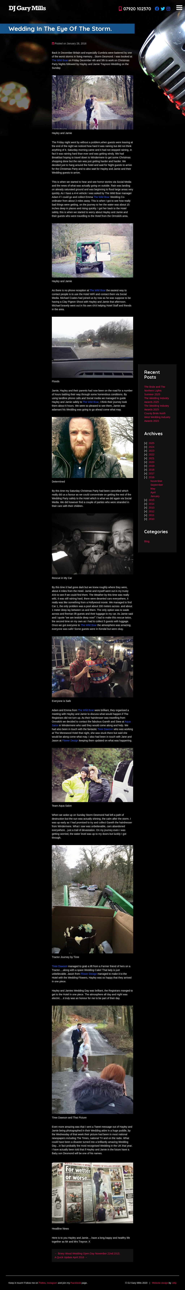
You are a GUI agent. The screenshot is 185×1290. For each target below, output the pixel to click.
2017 (151, 473)
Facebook (76, 1283)
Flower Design (70, 740)
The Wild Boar (60, 60)
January (155, 496)
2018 (151, 469)
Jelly (174, 1283)
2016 (151, 477)
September (156, 484)
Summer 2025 (152, 394)
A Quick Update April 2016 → (71, 1257)
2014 (151, 503)
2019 (151, 465)
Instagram (52, 1283)
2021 (151, 458)
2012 (151, 511)
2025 (151, 443)
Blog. (147, 541)
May (152, 488)
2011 (151, 515)
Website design (160, 1283)
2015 (151, 500)
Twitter (42, 1283)
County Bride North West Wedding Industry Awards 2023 (157, 417)
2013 (151, 507)
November (156, 481)
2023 (151, 450)
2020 (151, 462)
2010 (151, 519)
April (153, 492)
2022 (151, 454)
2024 (151, 446)
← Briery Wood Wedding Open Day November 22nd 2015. (87, 1253)
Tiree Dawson (105, 729)
